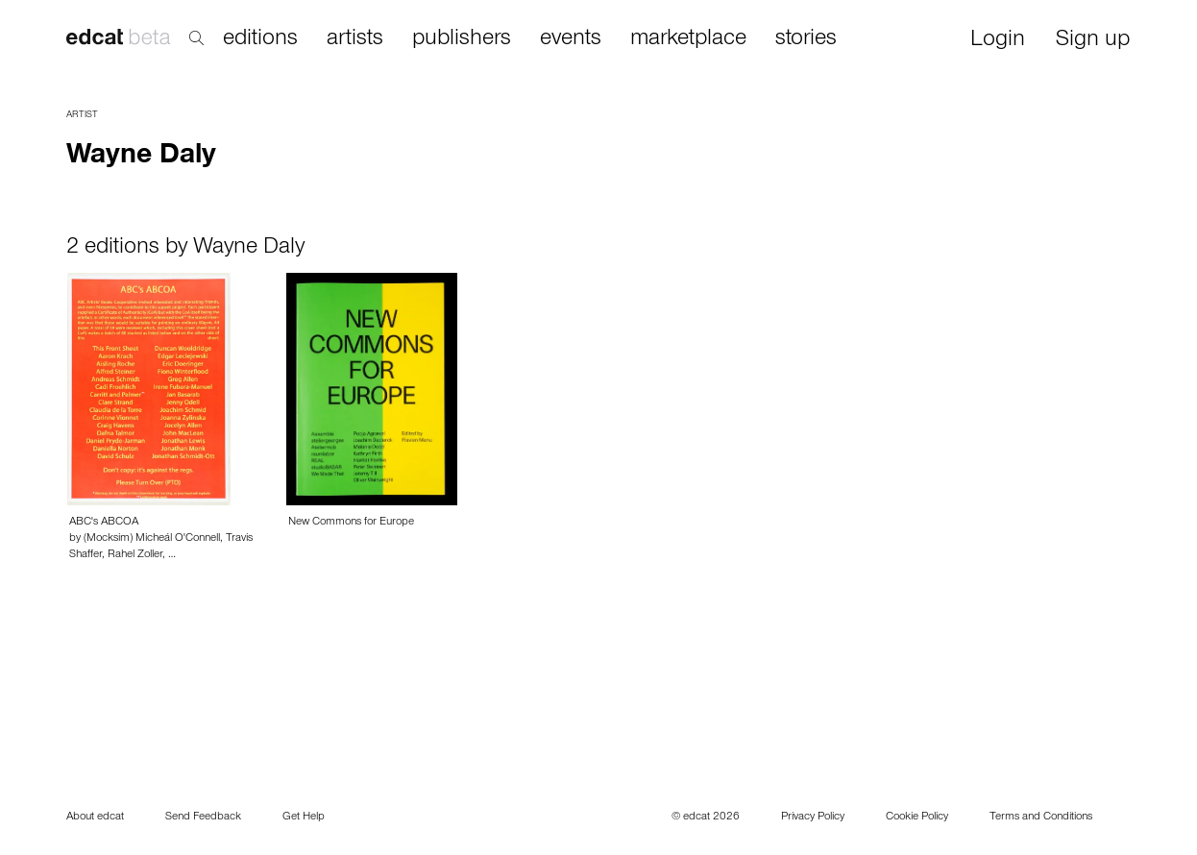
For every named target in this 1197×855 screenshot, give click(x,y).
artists (355, 39)
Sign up (1093, 41)
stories (806, 39)
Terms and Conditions (1040, 817)
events (570, 39)
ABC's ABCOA (103, 522)
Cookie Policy (917, 817)
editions (260, 39)
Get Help (303, 817)
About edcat (95, 817)
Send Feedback (203, 817)
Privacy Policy (812, 817)
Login (997, 41)
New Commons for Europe (351, 522)
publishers (461, 39)
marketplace (688, 39)
